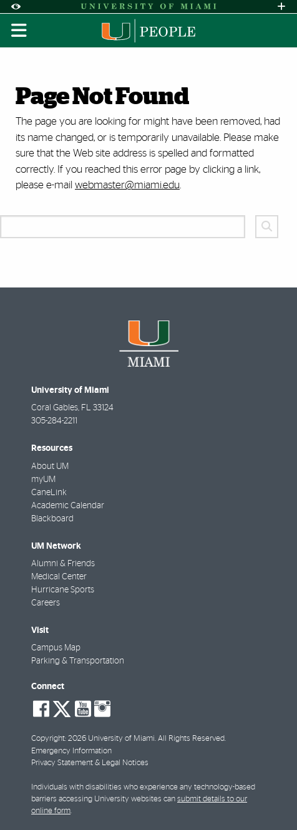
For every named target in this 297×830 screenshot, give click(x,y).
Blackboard (52, 518)
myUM (43, 479)
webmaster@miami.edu (127, 185)
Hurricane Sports (62, 590)
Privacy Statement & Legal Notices (89, 763)
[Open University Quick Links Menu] (281, 6)
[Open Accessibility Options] (15, 6)
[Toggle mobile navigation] (19, 30)
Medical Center (59, 576)
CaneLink (49, 492)
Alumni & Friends (63, 563)
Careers (45, 603)
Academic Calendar (67, 505)
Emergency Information (71, 751)
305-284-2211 (54, 421)
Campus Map (55, 648)
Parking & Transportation (77, 661)
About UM (50, 466)
